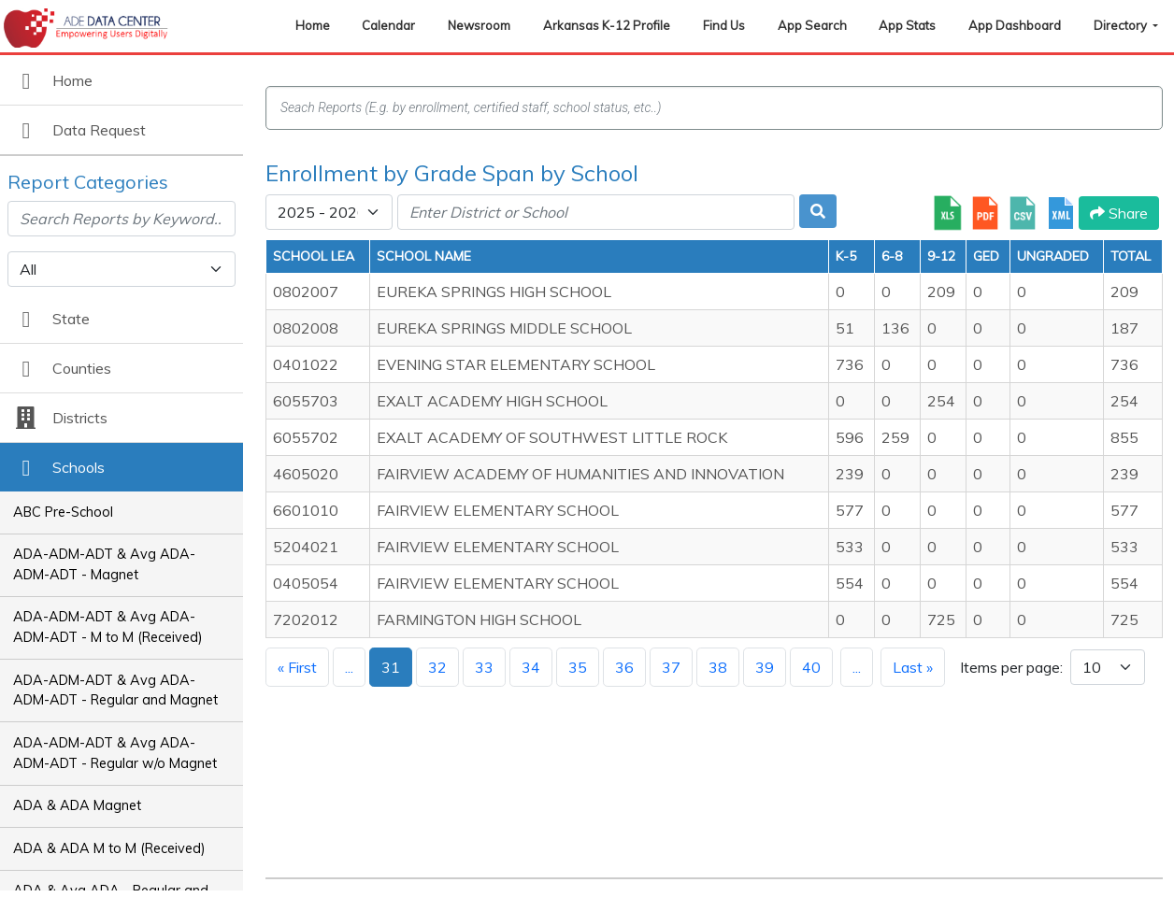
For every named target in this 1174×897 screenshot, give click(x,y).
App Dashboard (1014, 25)
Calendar (388, 25)
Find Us (724, 25)
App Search (812, 25)
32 (437, 667)
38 (718, 667)
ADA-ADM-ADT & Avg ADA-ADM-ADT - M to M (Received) (108, 627)
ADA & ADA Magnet (77, 805)
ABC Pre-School (63, 512)
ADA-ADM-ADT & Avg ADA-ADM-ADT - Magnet (104, 564)
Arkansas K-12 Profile (606, 25)
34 (531, 667)
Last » (913, 667)
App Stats (907, 25)
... (349, 667)
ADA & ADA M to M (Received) (109, 848)
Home (312, 25)
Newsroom (479, 25)
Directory (1122, 25)
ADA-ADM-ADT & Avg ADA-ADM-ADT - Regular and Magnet (115, 690)
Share (1119, 213)
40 (811, 667)
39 (764, 667)
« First (297, 667)
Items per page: (1011, 667)
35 (577, 667)
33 (484, 667)
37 (671, 667)
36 (624, 667)
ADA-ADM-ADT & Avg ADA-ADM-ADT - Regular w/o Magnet (115, 753)
